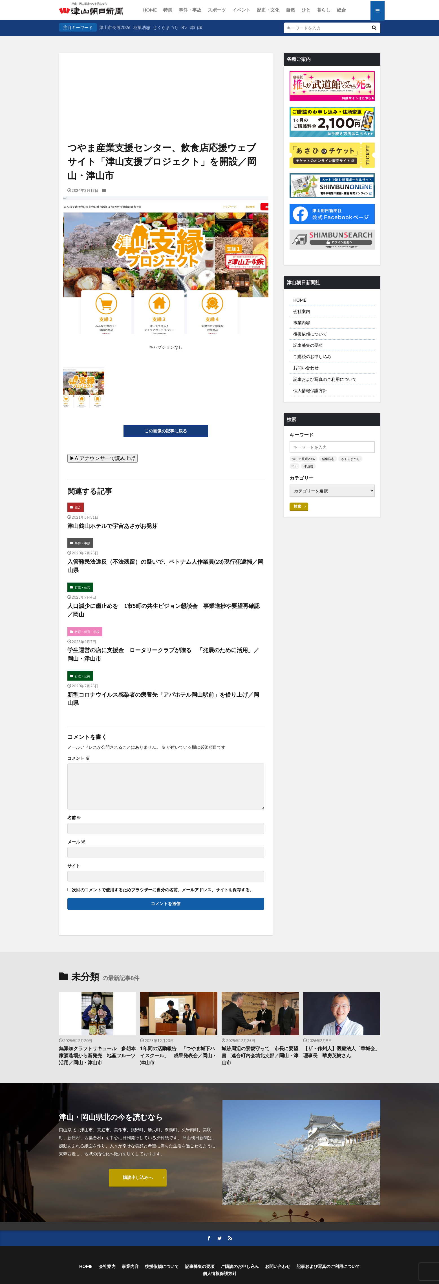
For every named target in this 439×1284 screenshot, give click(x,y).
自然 (290, 9)
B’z (184, 27)
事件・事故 (190, 9)
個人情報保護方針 (310, 390)
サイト (73, 866)
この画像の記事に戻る (166, 430)
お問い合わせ (306, 367)
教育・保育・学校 (87, 632)
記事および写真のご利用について (325, 379)
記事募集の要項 (308, 345)
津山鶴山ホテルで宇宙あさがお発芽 (112, 525)
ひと (305, 9)
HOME (150, 9)
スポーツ (217, 9)
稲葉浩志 (141, 27)
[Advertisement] (165, 81)
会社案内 (301, 311)
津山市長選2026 (115, 27)
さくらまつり (165, 27)
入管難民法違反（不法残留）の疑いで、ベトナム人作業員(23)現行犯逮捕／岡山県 (165, 565)
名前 (74, 818)
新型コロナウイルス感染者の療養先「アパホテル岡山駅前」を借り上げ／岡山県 (163, 698)
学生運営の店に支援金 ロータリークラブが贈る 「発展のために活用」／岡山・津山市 (163, 654)
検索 (297, 506)
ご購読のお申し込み (312, 356)
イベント (241, 9)
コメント (78, 758)
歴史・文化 (268, 9)
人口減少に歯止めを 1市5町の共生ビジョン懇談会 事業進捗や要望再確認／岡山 (163, 609)
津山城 (196, 27)
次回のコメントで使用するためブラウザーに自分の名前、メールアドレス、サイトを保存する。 (163, 890)
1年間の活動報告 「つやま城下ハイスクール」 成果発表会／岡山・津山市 (178, 1055)
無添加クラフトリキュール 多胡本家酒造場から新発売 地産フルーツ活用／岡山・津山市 (97, 1055)
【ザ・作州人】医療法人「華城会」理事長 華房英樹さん (341, 1052)
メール (76, 842)
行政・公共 (82, 587)
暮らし (323, 9)
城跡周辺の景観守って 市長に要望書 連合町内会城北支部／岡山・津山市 (260, 1055)
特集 (167, 9)
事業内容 (301, 322)
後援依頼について (310, 333)
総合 (341, 9)
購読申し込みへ (138, 1177)
